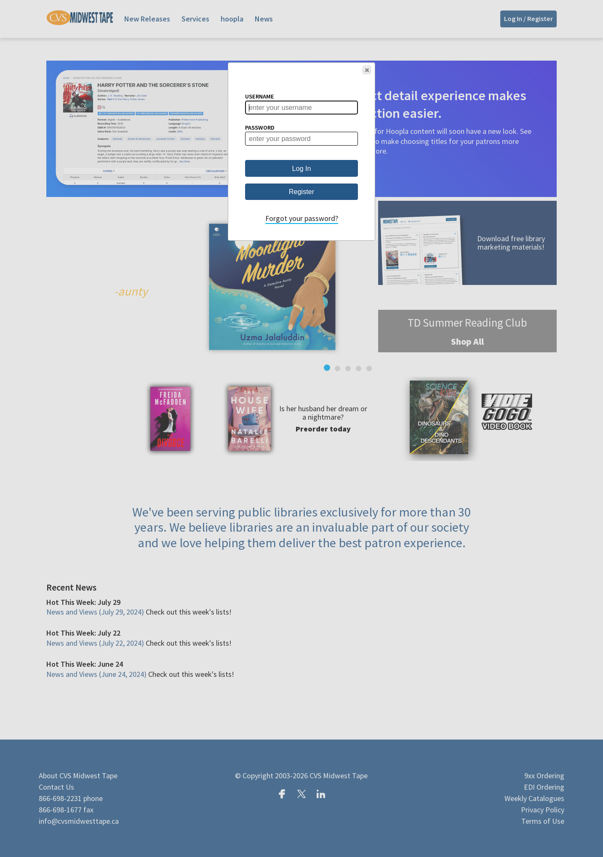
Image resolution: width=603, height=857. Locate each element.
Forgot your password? (301, 218)
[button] (367, 70)
